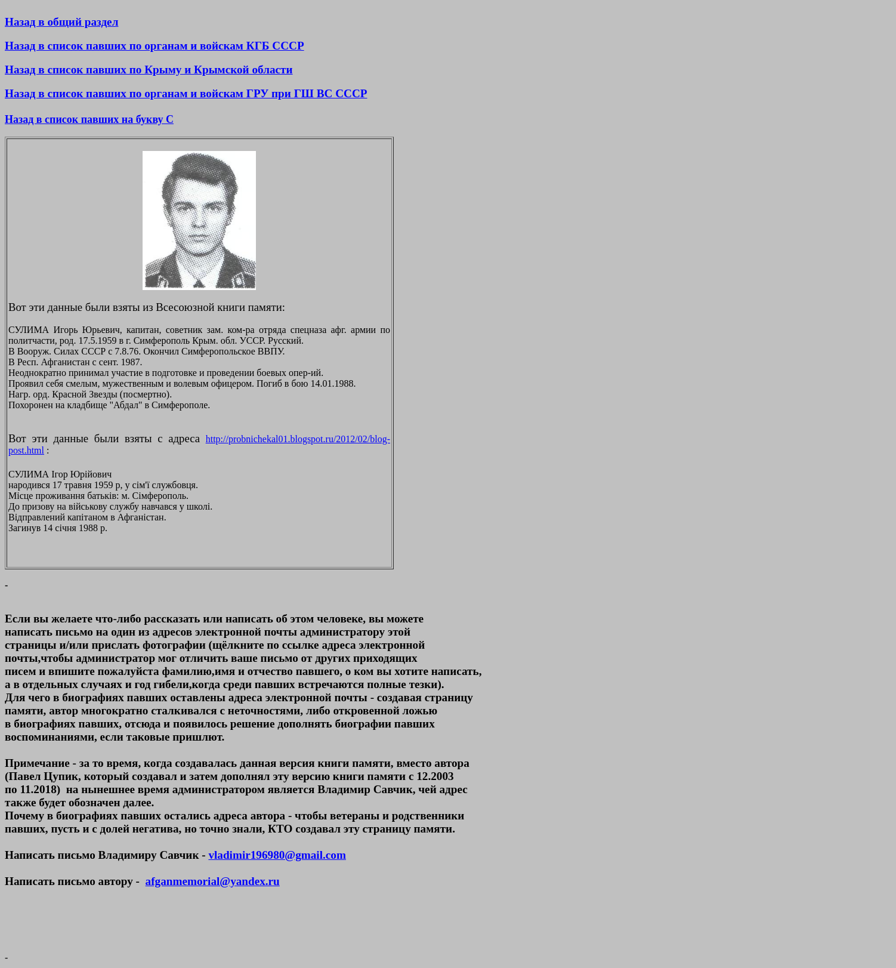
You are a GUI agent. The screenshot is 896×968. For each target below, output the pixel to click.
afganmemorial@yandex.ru (213, 881)
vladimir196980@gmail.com (276, 855)
